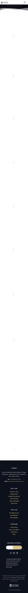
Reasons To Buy (14, 491)
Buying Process (14, 494)
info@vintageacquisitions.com (16, 481)
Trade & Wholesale (14, 501)
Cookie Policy (14, 532)
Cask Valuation (14, 515)
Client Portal (14, 503)
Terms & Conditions (14, 529)
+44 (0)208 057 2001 (14, 479)
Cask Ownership (14, 498)
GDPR (14, 534)
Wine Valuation (14, 517)
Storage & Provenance (14, 496)
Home (9, 5)
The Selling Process (14, 513)
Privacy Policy (14, 527)
